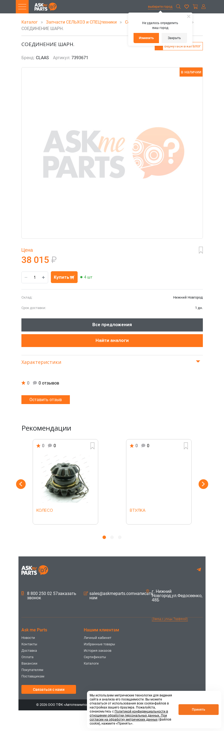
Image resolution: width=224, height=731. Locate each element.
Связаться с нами (48, 689)
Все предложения (112, 324)
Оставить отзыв (45, 399)
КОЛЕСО (44, 510)
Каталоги (91, 663)
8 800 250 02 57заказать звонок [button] (48, 595)
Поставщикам (32, 676)
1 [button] (104, 537)
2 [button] (112, 537)
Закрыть (174, 38)
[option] (65, 482)
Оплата (27, 657)
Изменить (146, 38)
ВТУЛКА (138, 510)
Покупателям (32, 670)
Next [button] (203, 484)
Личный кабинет (97, 638)
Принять (198, 709)
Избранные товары (99, 644)
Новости (28, 638)
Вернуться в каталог (182, 46)
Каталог (30, 22)
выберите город (160, 7)
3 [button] (120, 537)
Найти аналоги (112, 340)
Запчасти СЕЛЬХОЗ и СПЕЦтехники (82, 22)
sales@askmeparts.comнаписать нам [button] (118, 595)
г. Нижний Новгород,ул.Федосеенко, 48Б (174, 595)
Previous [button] (21, 484)
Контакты (29, 644)
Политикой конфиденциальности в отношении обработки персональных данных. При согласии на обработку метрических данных (129, 715)
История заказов (97, 651)
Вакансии (29, 663)
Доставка (29, 651)
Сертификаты (95, 657)
